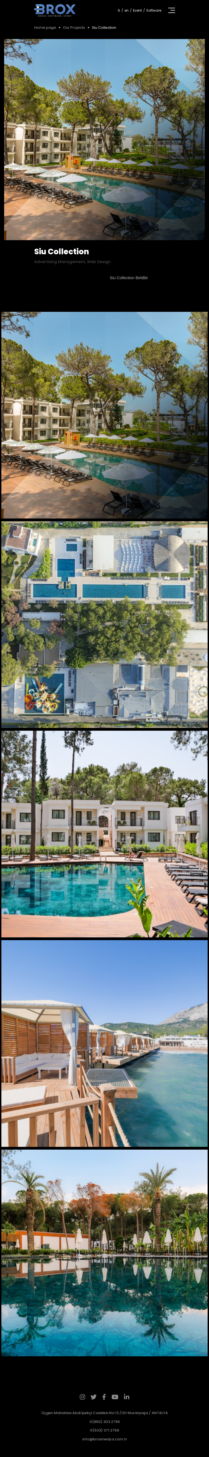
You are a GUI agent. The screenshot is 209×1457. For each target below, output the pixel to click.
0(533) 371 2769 (104, 1430)
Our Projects (74, 27)
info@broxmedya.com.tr (104, 1439)
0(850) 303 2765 (104, 1421)
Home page (45, 27)
